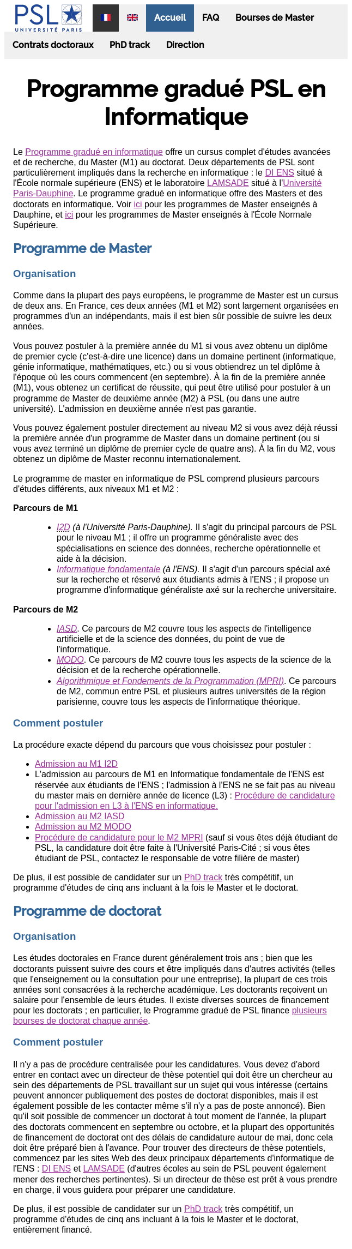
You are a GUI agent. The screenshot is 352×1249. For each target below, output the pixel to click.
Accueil (170, 18)
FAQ (210, 18)
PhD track (130, 45)
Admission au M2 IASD (80, 816)
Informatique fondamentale (108, 569)
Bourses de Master (274, 18)
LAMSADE (227, 183)
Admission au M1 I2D (76, 763)
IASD (67, 628)
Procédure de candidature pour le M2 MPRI (119, 837)
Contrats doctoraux (53, 45)
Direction (185, 45)
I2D (63, 527)
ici (137, 204)
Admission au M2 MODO (83, 826)
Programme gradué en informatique (94, 152)
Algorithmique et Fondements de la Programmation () (170, 681)
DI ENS (279, 172)
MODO (70, 659)
